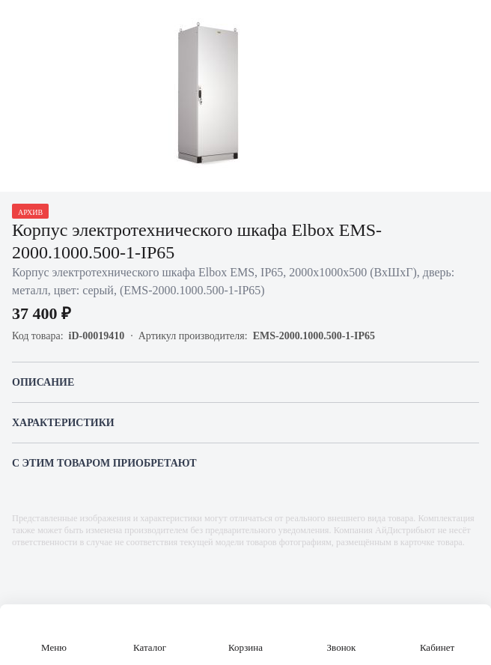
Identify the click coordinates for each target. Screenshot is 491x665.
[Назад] (21, 21)
